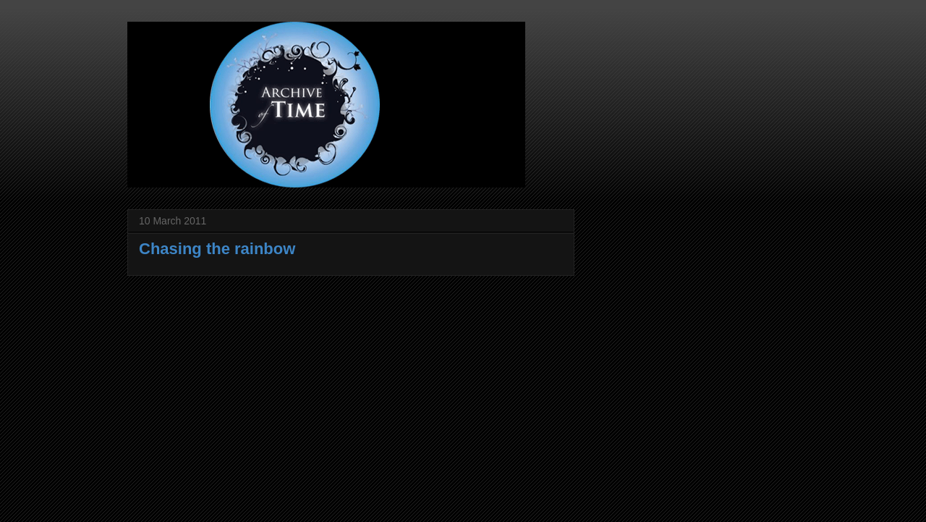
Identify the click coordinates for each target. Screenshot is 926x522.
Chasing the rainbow (217, 249)
